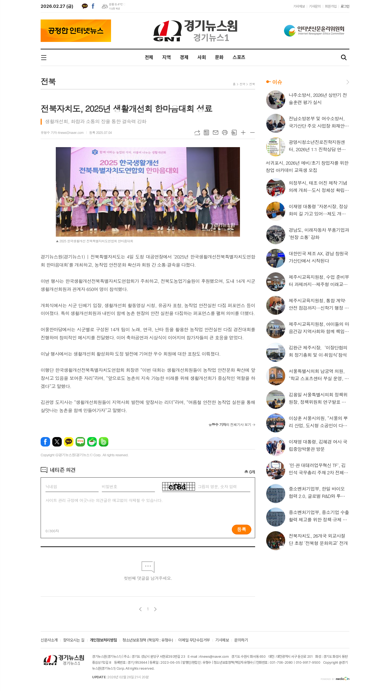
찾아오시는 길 (73, 640)
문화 (219, 57)
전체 (149, 57)
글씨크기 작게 (252, 132)
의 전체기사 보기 (230, 424)
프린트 (224, 132)
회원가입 (330, 6)
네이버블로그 (80, 442)
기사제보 (299, 6)
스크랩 (234, 132)
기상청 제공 (114, 8)
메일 (215, 132)
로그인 (345, 6)
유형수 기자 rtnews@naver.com (62, 132)
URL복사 (197, 132)
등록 (241, 529)
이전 (140, 609)
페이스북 (93, 6)
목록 (206, 132)
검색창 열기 (344, 57)
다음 (155, 609)
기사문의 (314, 6)
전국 (242, 84)
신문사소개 (49, 640)
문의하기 (241, 640)
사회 (201, 57)
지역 (166, 57)
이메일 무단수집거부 (194, 640)
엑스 (57, 442)
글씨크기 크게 (243, 132)
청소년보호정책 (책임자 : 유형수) (147, 640)
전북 (48, 81)
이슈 (277, 81)
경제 (184, 57)
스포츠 (239, 57)
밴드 (103, 442)
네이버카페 (92, 442)
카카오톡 (85, 6)
